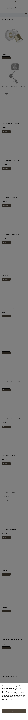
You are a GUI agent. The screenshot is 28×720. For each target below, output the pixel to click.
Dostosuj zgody (14, 706)
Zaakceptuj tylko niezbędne (14, 702)
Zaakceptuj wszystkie (14, 711)
